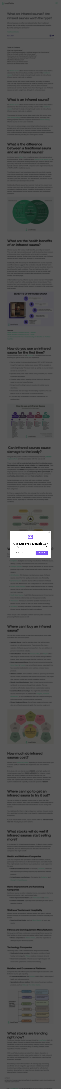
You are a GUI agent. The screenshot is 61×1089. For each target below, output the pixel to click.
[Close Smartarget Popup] (49, 532)
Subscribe (41, 553)
